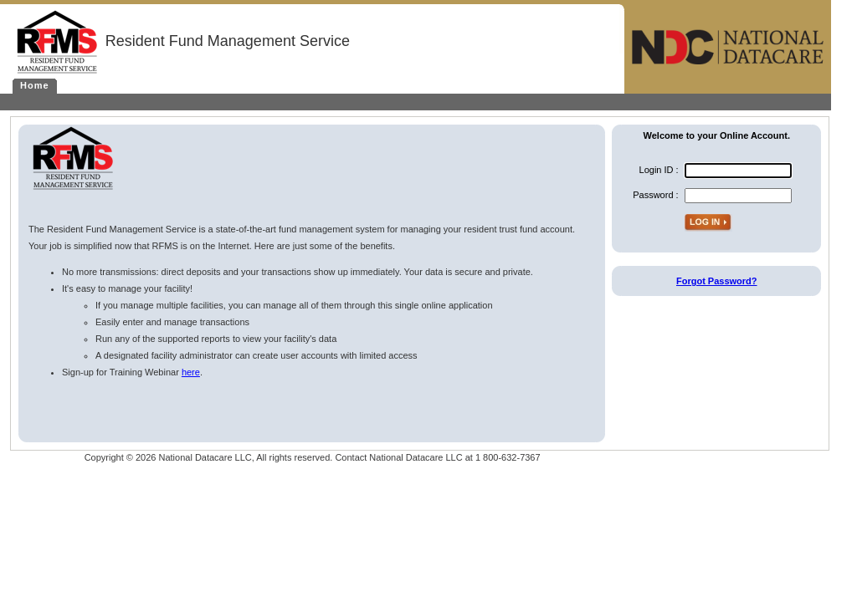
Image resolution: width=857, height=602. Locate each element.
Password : (655, 195)
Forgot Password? (716, 281)
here (191, 372)
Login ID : (659, 170)
